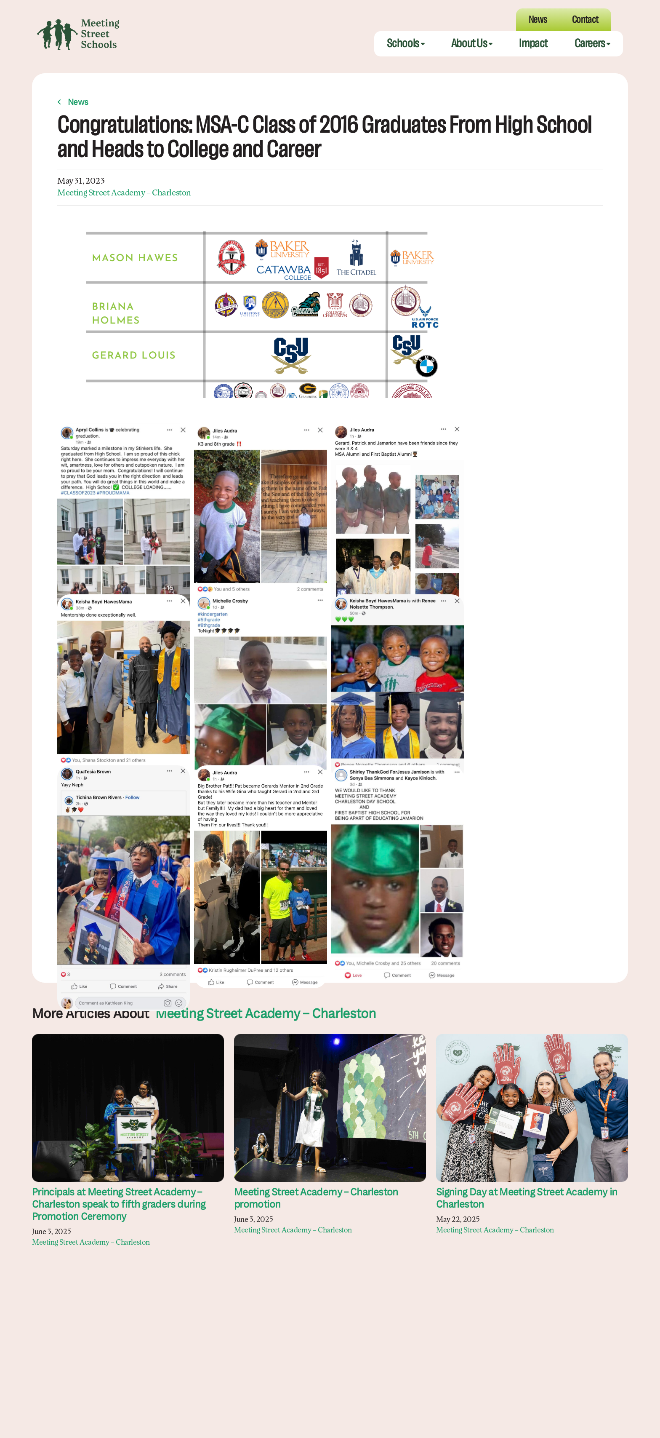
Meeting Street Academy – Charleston (124, 193)
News (78, 103)
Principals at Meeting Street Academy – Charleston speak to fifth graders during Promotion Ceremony (118, 1205)
